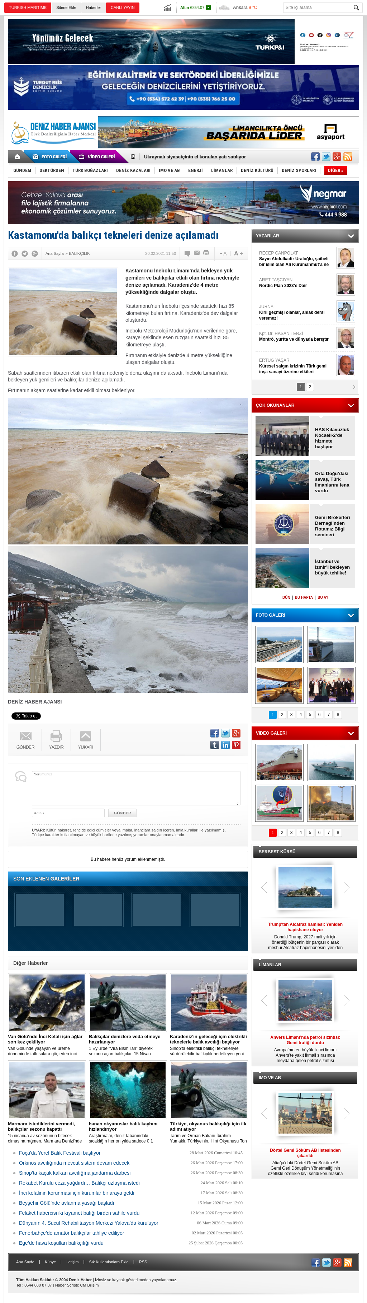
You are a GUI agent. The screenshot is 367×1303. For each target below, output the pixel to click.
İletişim (72, 1262)
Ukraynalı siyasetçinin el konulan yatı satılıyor (195, 156)
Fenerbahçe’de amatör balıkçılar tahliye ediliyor (71, 1233)
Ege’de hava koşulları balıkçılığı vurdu (61, 1243)
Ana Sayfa (25, 1262)
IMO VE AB (270, 1077)
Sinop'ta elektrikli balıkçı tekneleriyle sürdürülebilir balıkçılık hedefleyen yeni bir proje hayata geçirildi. (209, 1045)
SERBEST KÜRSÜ (277, 851)
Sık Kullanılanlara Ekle (109, 1262)
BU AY (323, 597)
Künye (50, 1262)
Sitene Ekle (66, 7)
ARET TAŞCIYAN (296, 282)
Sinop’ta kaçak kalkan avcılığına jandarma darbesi (74, 1173)
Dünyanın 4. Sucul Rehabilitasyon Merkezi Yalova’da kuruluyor (88, 1223)
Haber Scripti (66, 1285)
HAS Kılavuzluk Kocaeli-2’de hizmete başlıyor (332, 438)
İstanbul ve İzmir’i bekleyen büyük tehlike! (332, 567)
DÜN (286, 597)
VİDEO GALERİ (271, 733)
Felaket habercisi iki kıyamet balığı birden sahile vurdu (79, 1213)
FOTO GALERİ (270, 615)
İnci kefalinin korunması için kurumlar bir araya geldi (76, 1193)
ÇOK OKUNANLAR (275, 405)
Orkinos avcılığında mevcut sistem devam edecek (74, 1163)
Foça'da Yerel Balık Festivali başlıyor (60, 1153)
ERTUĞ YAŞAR (296, 366)
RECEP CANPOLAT (296, 259)
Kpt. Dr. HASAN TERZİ (296, 336)
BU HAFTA (304, 597)
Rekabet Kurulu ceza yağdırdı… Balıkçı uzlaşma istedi (79, 1183)
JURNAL (296, 312)
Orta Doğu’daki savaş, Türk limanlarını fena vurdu (332, 482)
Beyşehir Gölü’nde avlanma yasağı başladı (66, 1203)
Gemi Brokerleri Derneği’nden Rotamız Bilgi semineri (332, 526)
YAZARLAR (267, 235)
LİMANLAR (270, 964)
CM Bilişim (89, 1285)
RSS (143, 1262)
